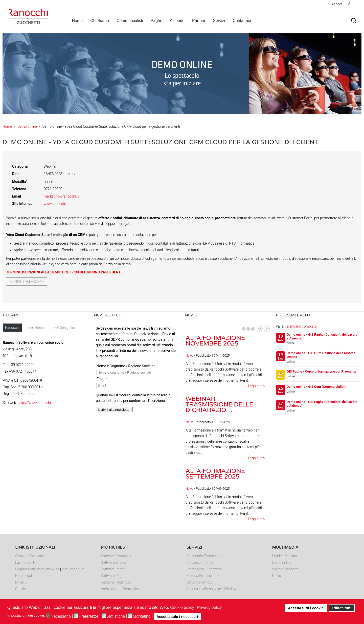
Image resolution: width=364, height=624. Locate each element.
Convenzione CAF (200, 563)
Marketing (141, 616)
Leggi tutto (256, 386)
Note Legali (24, 576)
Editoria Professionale (203, 576)
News (189, 355)
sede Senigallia (63, 328)
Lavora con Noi (26, 563)
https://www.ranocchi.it (36, 403)
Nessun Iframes (136, 374)
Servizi (219, 20)
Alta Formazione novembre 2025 (215, 340)
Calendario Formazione (204, 556)
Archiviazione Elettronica (120, 589)
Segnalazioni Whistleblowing (37, 569)
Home (77, 20)
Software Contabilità (116, 556)
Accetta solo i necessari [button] (177, 617)
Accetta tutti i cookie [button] (306, 608)
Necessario (61, 616)
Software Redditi (113, 569)
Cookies (21, 589)
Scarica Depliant (284, 556)
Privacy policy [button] (209, 607)
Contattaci (242, 20)
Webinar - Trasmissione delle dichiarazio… (219, 404)
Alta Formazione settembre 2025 (215, 473)
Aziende (177, 20)
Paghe (156, 20)
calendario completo (300, 326)
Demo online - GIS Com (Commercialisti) (317, 387)
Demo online (27, 126)
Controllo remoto (200, 582)
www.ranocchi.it (56, 204)
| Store (351, 4)
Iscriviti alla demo (26, 281)
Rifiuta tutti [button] (342, 608)
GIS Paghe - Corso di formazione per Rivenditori (322, 371)
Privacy (20, 582)
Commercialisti (130, 20)
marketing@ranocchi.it (61, 196)
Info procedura (73, 569)
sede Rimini (35, 328)
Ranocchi (12, 328)
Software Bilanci (113, 563)
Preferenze (88, 616)
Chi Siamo (99, 20)
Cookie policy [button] (182, 607)
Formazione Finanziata (204, 569)
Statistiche (115, 616)
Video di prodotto (285, 569)
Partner (198, 20)
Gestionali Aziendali (116, 582)
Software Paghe (113, 576)
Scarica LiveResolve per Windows (212, 589)
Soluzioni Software (29, 556)
